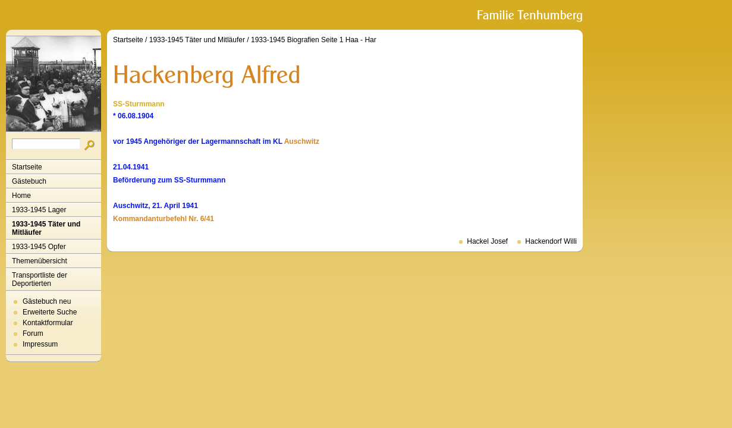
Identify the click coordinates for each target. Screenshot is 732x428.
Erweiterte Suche (50, 312)
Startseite (27, 167)
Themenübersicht (39, 261)
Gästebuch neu (47, 301)
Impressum (40, 344)
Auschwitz (301, 141)
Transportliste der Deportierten (39, 279)
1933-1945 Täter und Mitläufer (46, 228)
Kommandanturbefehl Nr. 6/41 (163, 219)
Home (21, 195)
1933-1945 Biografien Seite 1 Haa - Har (313, 40)
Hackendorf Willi (551, 241)
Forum (33, 333)
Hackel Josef (487, 241)
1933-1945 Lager (39, 210)
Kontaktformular (48, 323)
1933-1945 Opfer (39, 247)
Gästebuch (29, 181)
